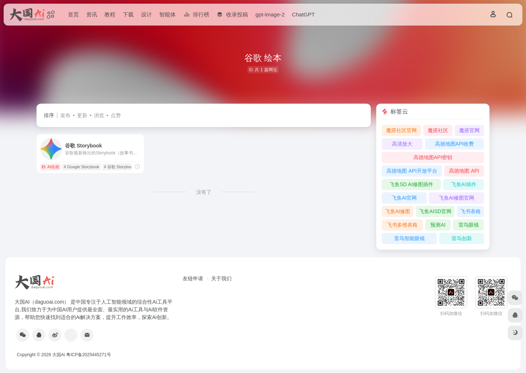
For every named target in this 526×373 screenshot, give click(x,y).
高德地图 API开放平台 (411, 171)
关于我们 (221, 278)
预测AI (437, 225)
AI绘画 (50, 167)
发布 (65, 115)
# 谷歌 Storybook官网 (123, 167)
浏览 (99, 115)
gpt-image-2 (270, 14)
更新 (82, 115)
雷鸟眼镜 (468, 225)
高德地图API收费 (454, 144)
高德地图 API (464, 171)
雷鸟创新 (461, 238)
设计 (146, 14)
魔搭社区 (438, 130)
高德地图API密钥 (433, 157)
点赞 (116, 115)
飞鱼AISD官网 (435, 211)
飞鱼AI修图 (397, 211)
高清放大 (402, 144)
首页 (73, 14)
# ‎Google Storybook (81, 167)
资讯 (91, 14)
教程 (109, 14)
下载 (128, 14)
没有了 (203, 192)
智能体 (167, 14)
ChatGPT (303, 14)
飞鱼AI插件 (463, 184)
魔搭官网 (469, 130)
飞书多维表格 (402, 225)
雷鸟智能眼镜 (409, 238)
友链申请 (193, 278)
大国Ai (58, 354)
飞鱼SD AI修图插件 (411, 184)
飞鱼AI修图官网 (456, 198)
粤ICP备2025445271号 (88, 354)
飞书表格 (470, 211)
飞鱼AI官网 (404, 198)
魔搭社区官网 (401, 130)
